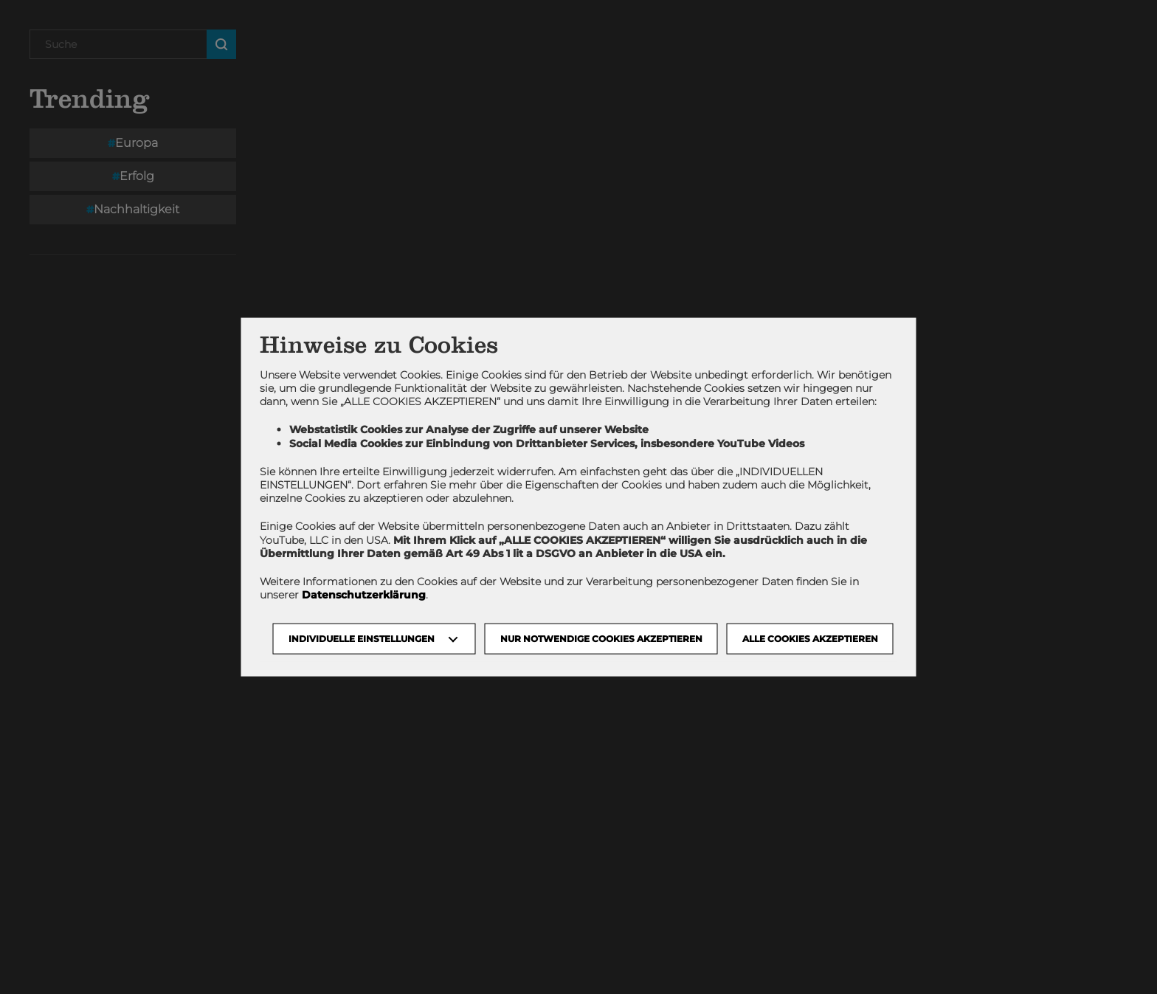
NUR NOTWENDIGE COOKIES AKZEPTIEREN (601, 638)
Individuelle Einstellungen (362, 638)
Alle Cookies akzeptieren (810, 638)
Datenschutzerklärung (364, 594)
